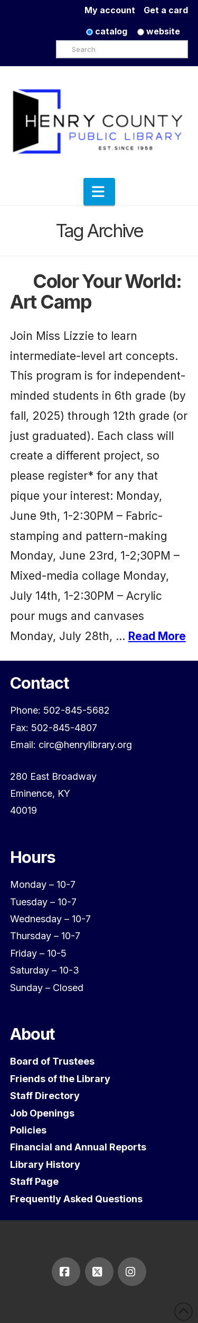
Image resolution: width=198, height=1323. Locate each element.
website (158, 31)
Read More (157, 636)
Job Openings (42, 1113)
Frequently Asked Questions (76, 1198)
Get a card (166, 10)
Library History (45, 1164)
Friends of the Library (60, 1078)
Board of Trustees (52, 1061)
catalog (106, 31)
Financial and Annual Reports (78, 1147)
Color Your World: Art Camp (96, 291)
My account (114, 10)
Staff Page (34, 1181)
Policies (28, 1130)
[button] (99, 191)
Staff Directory (45, 1095)
